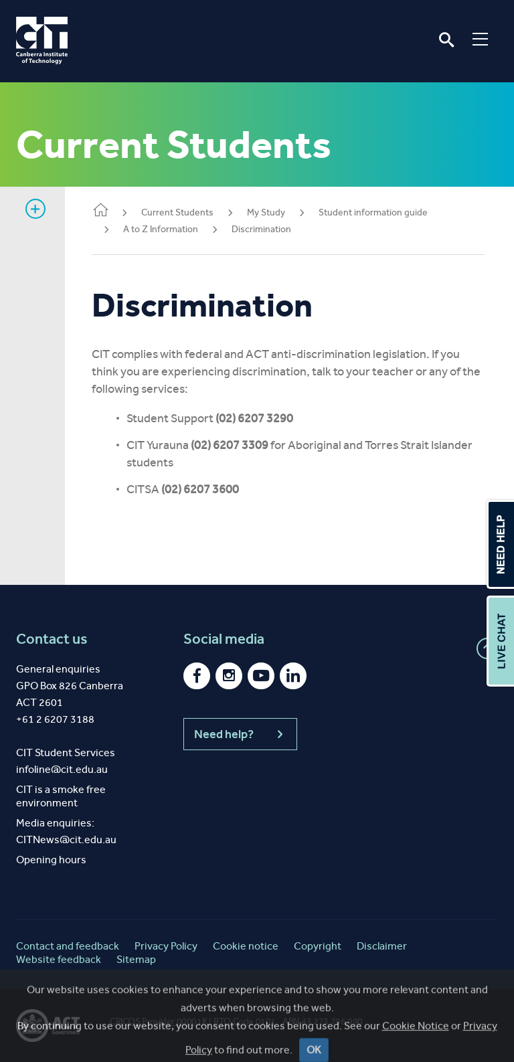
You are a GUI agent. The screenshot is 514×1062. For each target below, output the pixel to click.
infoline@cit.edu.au (62, 769)
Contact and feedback (67, 946)
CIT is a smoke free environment (61, 796)
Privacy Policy (166, 946)
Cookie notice (245, 946)
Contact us (52, 639)
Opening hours (51, 859)
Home (100, 211)
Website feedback (58, 959)
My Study (266, 212)
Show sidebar (35, 209)
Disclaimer (382, 946)
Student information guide (373, 212)
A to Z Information (160, 229)
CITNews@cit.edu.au (66, 839)
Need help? (240, 734)
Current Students (177, 212)
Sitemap (136, 959)
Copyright (317, 946)
